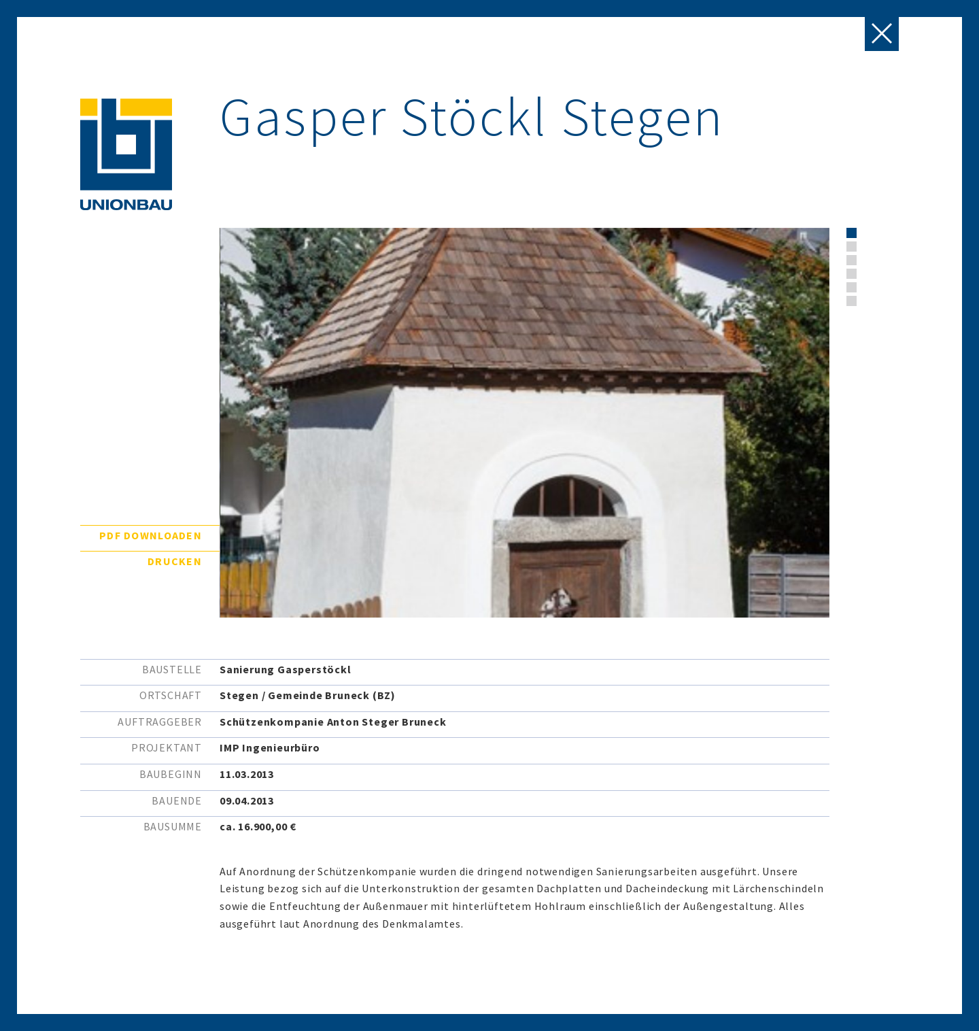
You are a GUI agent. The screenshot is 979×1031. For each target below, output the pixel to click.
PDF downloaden (150, 535)
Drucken (175, 561)
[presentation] (882, 271)
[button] (851, 233)
